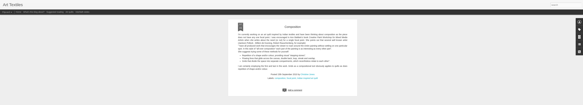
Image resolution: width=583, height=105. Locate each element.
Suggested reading (55, 12)
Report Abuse (309, 103)
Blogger (300, 103)
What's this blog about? (33, 12)
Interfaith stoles (82, 12)
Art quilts (69, 12)
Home (18, 12)
